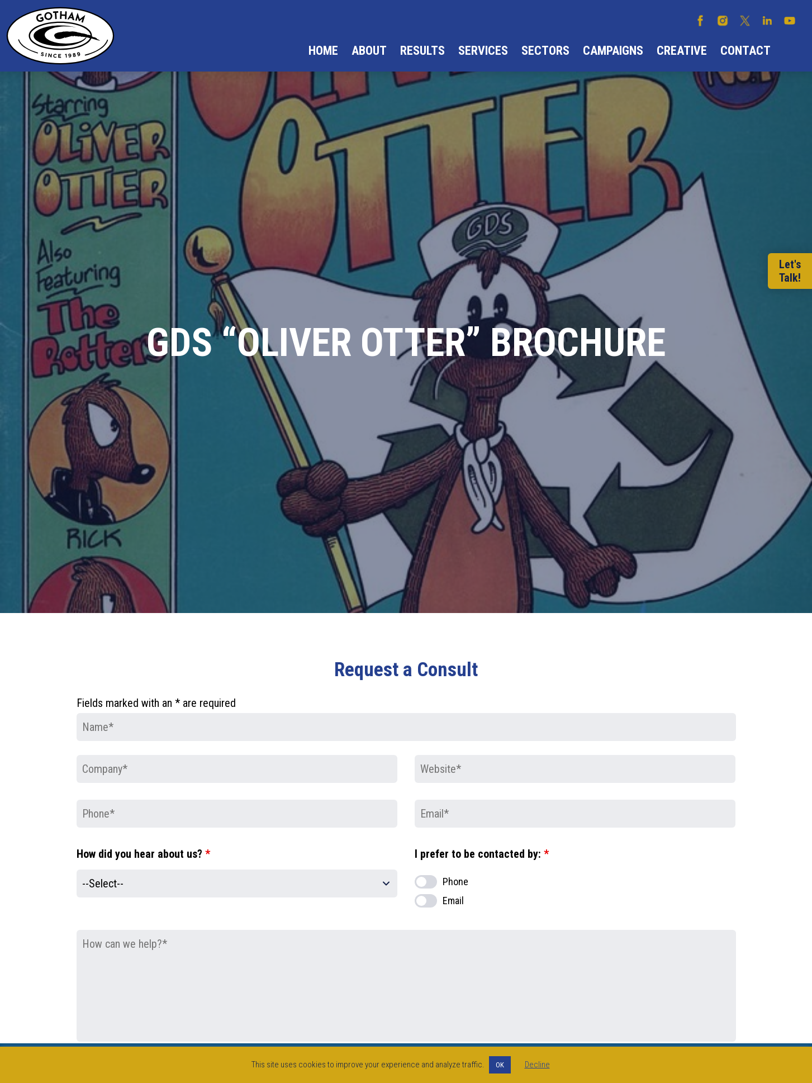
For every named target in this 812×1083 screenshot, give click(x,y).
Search (791, 50)
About (369, 51)
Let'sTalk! (790, 271)
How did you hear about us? (143, 854)
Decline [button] (537, 1065)
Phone (455, 881)
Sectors (545, 51)
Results (422, 51)
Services (483, 51)
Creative (682, 51)
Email (453, 900)
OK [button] (500, 1065)
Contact (745, 51)
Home (323, 51)
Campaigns (613, 51)
